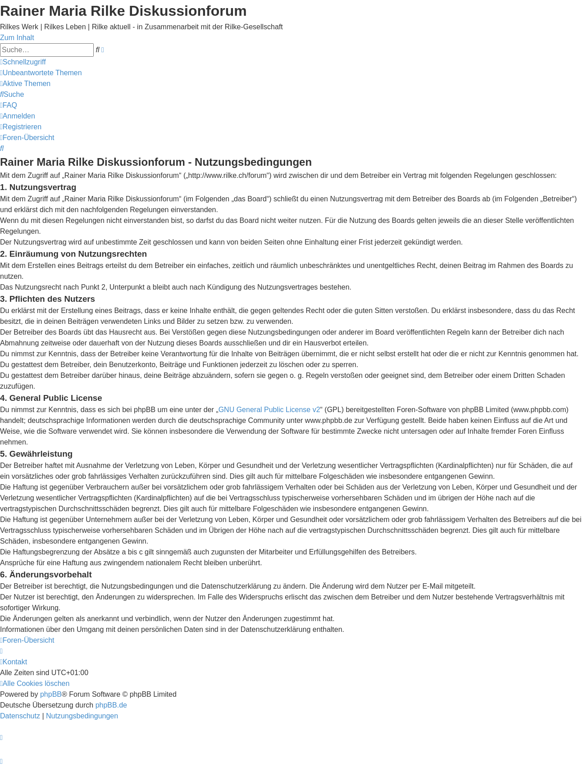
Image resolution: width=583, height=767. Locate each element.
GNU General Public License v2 (269, 409)
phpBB (51, 694)
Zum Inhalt (17, 37)
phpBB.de (111, 705)
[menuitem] (41, 73)
